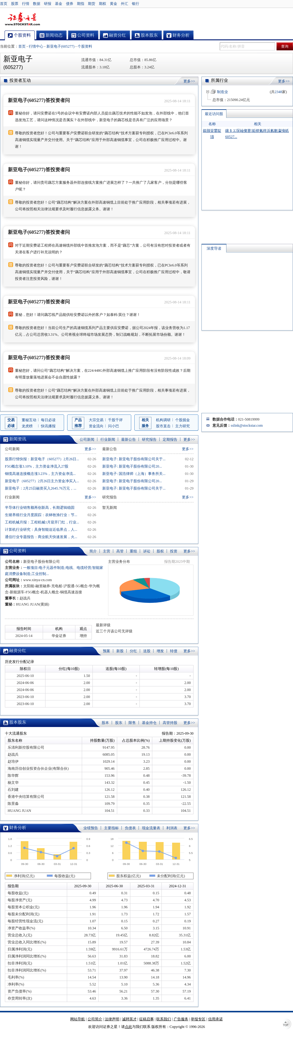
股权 (160, 551)
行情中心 (36, 46)
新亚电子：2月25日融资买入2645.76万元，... (40, 488)
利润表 (171, 828)
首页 (3, 4)
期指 (80, 4)
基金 (58, 4)
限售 (132, 723)
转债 (173, 651)
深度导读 (214, 248)
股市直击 (163, 426)
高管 (120, 551)
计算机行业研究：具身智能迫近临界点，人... (41, 529)
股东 (118, 723)
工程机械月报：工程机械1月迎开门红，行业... (42, 522)
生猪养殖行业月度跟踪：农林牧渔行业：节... (41, 515)
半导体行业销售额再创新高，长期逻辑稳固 (39, 507)
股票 (14, 4)
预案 (106, 651)
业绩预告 (90, 828)
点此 (128, 1027)
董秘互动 (29, 420)
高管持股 (170, 723)
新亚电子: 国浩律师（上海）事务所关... (133, 474)
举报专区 (198, 1019)
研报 (47, 4)
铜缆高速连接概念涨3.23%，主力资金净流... (40, 474)
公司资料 (17, 550)
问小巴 (113, 426)
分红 (133, 651)
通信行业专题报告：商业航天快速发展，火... (41, 537)
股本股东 (17, 722)
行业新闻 (107, 439)
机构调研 (163, 420)
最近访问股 (214, 114)
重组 (133, 551)
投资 (173, 551)
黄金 (113, 4)
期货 (91, 4)
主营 (106, 551)
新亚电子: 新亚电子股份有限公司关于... (133, 459)
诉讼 (146, 551)
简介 (93, 551)
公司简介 (95, 1019)
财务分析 (17, 827)
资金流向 (96, 426)
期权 (102, 4)
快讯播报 (48, 426)
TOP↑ (287, 1024)
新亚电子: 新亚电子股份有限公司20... (132, 466)
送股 (146, 651)
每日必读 (48, 420)
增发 (160, 651)
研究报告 (149, 439)
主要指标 (111, 828)
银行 (135, 4)
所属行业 (219, 80)
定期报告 (170, 439)
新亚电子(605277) (60, 46)
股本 (105, 723)
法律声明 (112, 1019)
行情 (25, 4)
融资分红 (17, 650)
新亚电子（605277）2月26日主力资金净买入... (42, 481)
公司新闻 (87, 439)
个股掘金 (182, 420)
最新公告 (128, 439)
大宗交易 (96, 420)
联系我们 (163, 1019)
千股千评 (115, 420)
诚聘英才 (129, 1019)
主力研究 (182, 426)
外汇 (124, 4)
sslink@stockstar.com (247, 425)
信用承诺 (215, 1019)
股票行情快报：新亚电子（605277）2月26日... (42, 459)
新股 (120, 651)
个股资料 (85, 46)
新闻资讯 (17, 439)
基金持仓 (149, 723)
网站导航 (77, 1019)
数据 (36, 4)
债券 (69, 4)
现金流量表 (151, 828)
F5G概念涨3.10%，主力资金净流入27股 (36, 466)
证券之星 (22, 19)
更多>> (189, 81)
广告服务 (181, 1019)
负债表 (130, 828)
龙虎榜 (27, 426)
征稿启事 (146, 1019)
